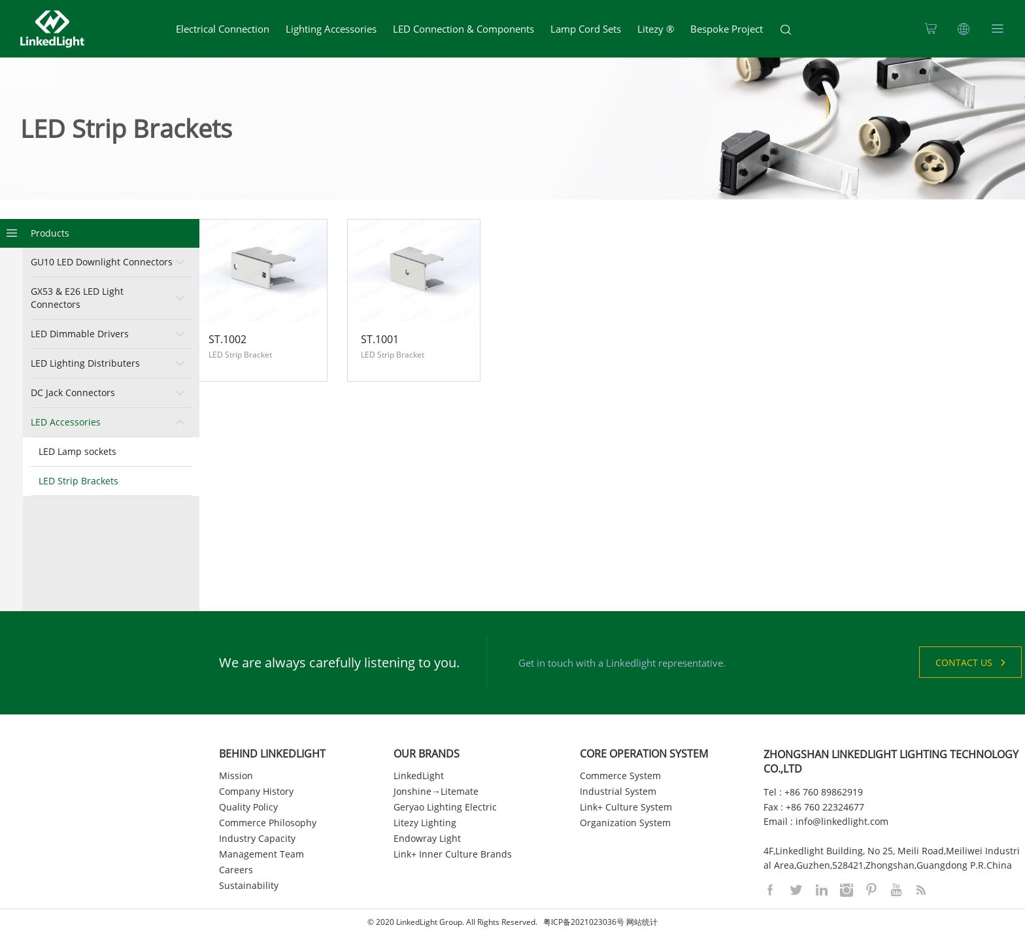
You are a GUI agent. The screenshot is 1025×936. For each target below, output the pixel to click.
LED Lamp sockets (77, 451)
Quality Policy (248, 807)
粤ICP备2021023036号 (583, 922)
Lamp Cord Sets (585, 28)
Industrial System (618, 791)
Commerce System (620, 775)
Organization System (625, 822)
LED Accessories (66, 422)
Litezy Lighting (425, 822)
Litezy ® (655, 28)
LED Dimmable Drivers (80, 333)
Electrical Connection (222, 28)
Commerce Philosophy (267, 822)
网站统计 (642, 922)
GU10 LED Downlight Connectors (102, 262)
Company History (256, 791)
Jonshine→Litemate (436, 791)
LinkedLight (419, 775)
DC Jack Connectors (73, 392)
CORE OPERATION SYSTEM (644, 753)
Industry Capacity (257, 838)
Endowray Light (427, 838)
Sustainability (248, 885)
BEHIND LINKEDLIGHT (272, 753)
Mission (236, 775)
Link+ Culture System (626, 807)
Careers (236, 869)
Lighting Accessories (331, 28)
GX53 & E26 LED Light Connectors (77, 297)
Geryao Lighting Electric (445, 807)
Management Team (261, 854)
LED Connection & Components (463, 28)
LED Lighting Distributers (85, 363)
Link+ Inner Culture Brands (453, 854)
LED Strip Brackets (78, 481)
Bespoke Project (726, 28)
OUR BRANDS (427, 753)
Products (50, 233)
